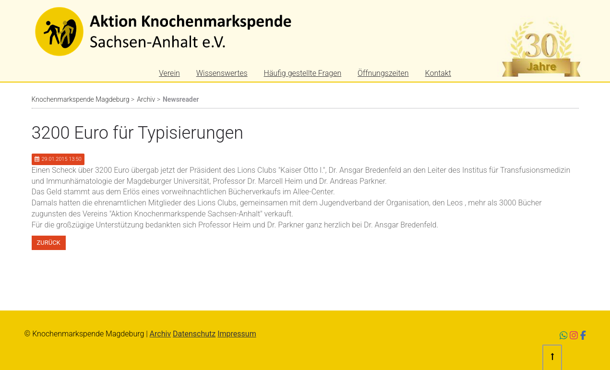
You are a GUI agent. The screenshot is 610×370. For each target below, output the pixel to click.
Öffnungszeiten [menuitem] (383, 73)
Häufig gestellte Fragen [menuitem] (303, 73)
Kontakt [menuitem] (438, 73)
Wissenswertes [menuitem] (222, 73)
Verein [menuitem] (169, 73)
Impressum (236, 333)
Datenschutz (194, 333)
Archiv (146, 99)
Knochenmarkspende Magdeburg (81, 99)
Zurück (48, 242)
